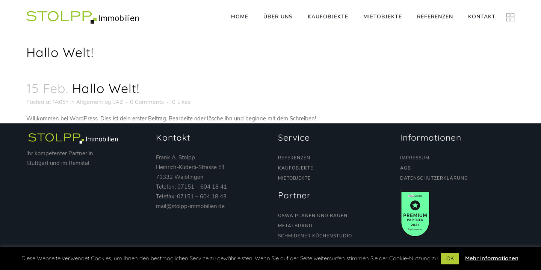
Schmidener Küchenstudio (315, 236)
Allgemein (89, 101)
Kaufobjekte (295, 168)
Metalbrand (295, 226)
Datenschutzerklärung (434, 178)
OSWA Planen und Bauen (313, 216)
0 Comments (147, 101)
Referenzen (294, 158)
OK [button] (450, 258)
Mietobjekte (294, 178)
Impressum (414, 158)
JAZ (118, 101)
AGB (405, 168)
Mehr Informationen (491, 258)
